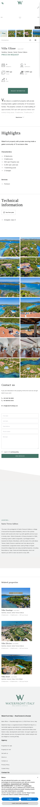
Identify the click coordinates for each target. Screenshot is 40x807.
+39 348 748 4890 (7, 398)
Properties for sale (6, 745)
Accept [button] (29, 799)
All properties (5, 40)
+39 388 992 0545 (7, 400)
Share (30, 40)
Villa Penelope (7, 610)
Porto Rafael (19, 679)
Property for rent (6, 749)
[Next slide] (38, 17)
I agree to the (11, 452)
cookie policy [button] (27, 785)
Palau (13, 679)
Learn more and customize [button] (20, 803)
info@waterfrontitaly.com (10, 405)
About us (4, 757)
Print (35, 40)
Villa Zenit (5, 677)
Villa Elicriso (6, 643)
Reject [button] (11, 799)
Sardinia (4, 52)
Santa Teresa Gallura (20, 52)
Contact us (4, 761)
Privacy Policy (5, 764)
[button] (3, 33)
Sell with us (4, 753)
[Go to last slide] (2, 17)
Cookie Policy (5, 768)
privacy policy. (15, 452)
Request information (18, 91)
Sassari (10, 52)
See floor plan (8, 212)
